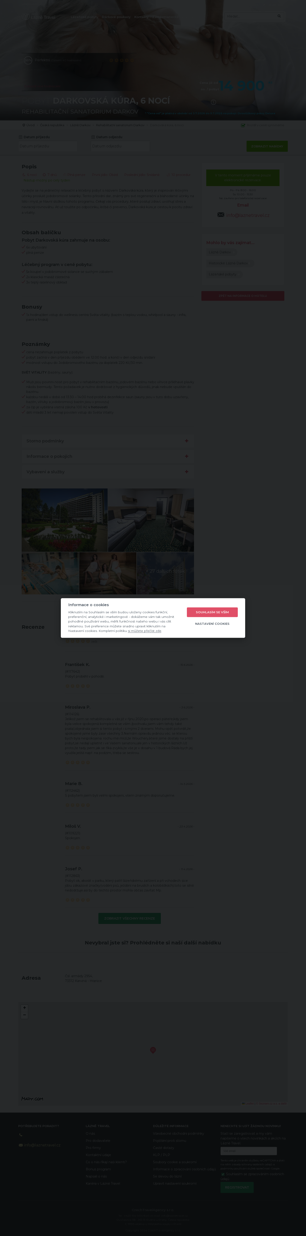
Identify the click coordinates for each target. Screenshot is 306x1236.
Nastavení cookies (212, 623)
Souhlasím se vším (212, 612)
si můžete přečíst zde (144, 631)
